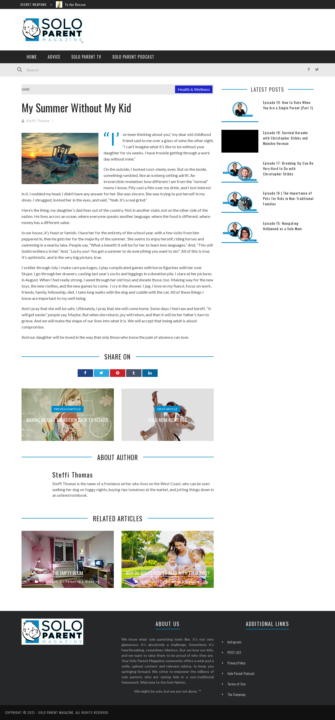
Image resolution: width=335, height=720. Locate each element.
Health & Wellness (194, 89)
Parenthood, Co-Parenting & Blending (69, 581)
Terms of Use (236, 683)
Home (32, 57)
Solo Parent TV (86, 57)
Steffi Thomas (38, 121)
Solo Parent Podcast (133, 57)
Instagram (234, 641)
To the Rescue (77, 4)
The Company (236, 694)
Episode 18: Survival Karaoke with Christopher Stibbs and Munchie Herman (285, 138)
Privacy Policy (236, 662)
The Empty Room (67, 573)
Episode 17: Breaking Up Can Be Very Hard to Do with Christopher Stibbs (288, 168)
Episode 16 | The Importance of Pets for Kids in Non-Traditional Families (288, 198)
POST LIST (234, 652)
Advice (54, 57)
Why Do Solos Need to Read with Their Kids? (168, 573)
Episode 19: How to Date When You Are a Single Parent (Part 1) (288, 105)
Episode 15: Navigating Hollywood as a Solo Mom (282, 225)
